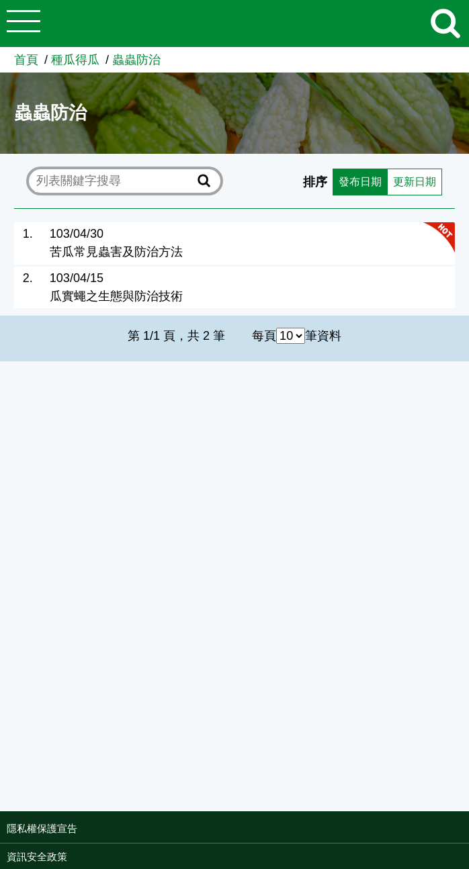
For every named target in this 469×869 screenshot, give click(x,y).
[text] (114, 181)
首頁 (26, 59)
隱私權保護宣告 (42, 828)
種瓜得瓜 (75, 59)
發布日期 (351, 181)
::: (464, 830)
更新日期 (412, 181)
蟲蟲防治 (136, 59)
